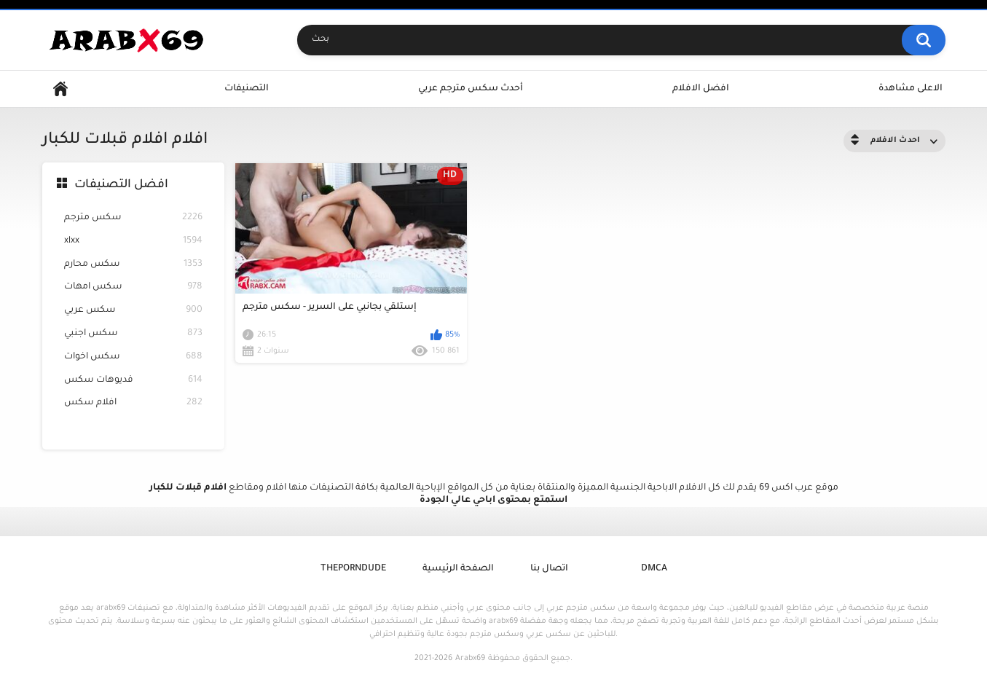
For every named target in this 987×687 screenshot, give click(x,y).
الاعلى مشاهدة (910, 89)
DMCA (654, 569)
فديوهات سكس (133, 380)
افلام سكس (133, 403)
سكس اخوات (133, 357)
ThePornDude (353, 569)
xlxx (133, 241)
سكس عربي (133, 311)
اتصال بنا (549, 569)
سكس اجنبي (133, 334)
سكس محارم (133, 265)
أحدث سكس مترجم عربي (470, 89)
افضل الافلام (700, 89)
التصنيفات (246, 89)
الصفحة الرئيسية (458, 569)
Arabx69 (470, 658)
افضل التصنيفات (121, 185)
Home (60, 89)
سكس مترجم (133, 218)
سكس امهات (133, 287)
